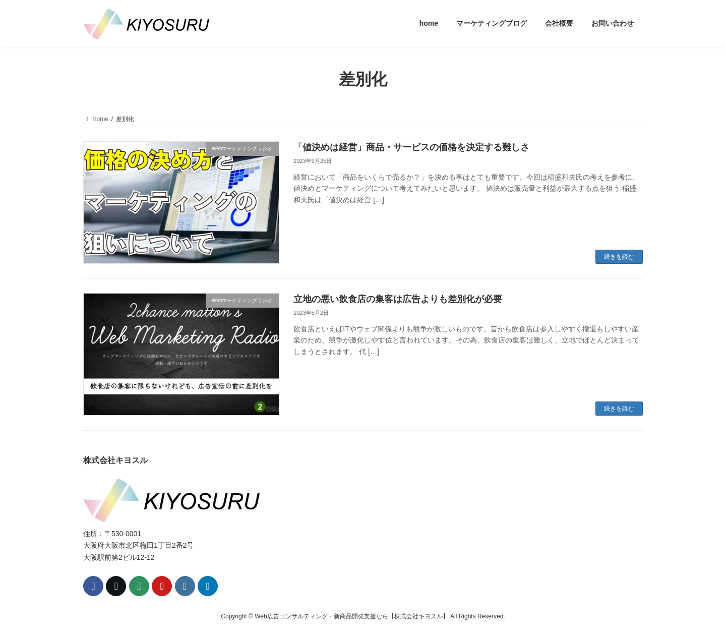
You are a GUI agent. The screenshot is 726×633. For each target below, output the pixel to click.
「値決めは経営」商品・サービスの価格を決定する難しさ (411, 147)
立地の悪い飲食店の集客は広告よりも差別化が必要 (397, 299)
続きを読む (619, 256)
